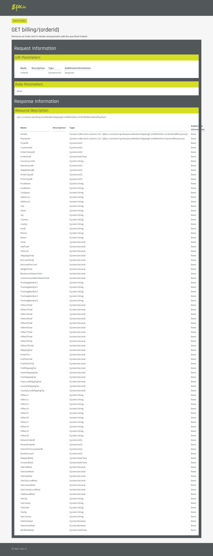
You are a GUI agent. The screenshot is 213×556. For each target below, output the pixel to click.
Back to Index (19, 21)
